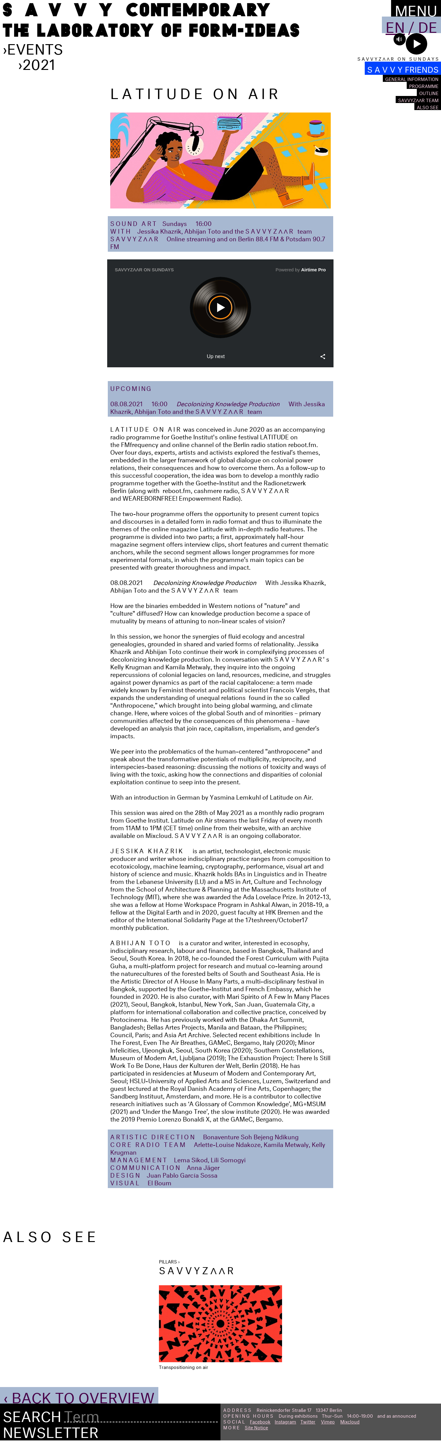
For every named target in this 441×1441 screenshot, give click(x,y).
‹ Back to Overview (79, 1395)
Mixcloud (350, 1420)
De (427, 25)
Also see (428, 106)
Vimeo (328, 1420)
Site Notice (256, 1426)
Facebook (260, 1420)
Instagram (285, 1420)
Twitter (307, 1420)
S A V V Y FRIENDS (403, 68)
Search (32, 1414)
